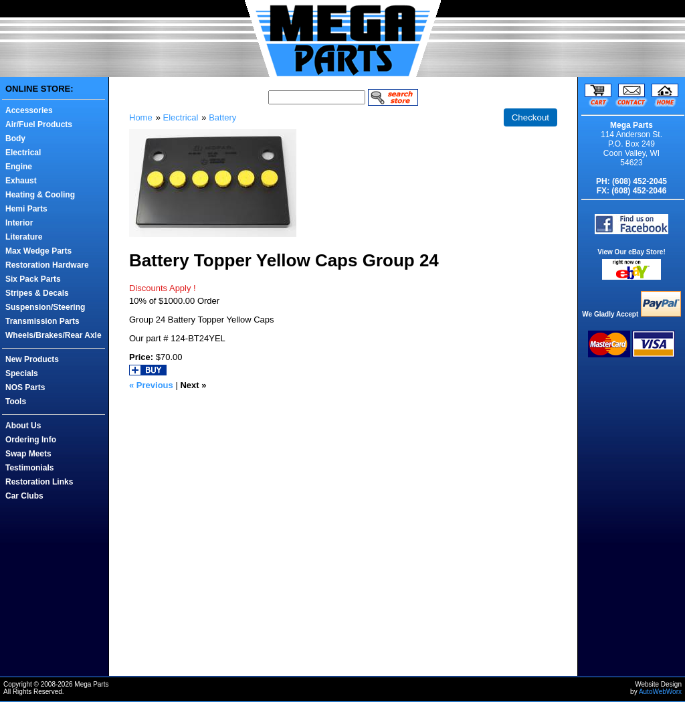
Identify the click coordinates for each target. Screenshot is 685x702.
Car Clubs (24, 496)
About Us (23, 425)
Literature (23, 237)
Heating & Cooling (40, 194)
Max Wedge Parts (38, 251)
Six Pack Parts (33, 279)
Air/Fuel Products (38, 124)
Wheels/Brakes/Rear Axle (53, 335)
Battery (222, 117)
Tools (15, 401)
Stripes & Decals (37, 293)
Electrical (23, 152)
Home (141, 117)
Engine (18, 166)
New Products (32, 359)
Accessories (29, 110)
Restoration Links (39, 482)
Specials (21, 373)
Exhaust (21, 180)
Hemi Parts (26, 208)
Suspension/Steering (45, 307)
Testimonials (29, 467)
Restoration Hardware (47, 265)
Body (15, 138)
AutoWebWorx (660, 691)
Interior (19, 223)
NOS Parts (25, 387)
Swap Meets (28, 453)
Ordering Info (30, 439)
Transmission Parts (42, 321)
